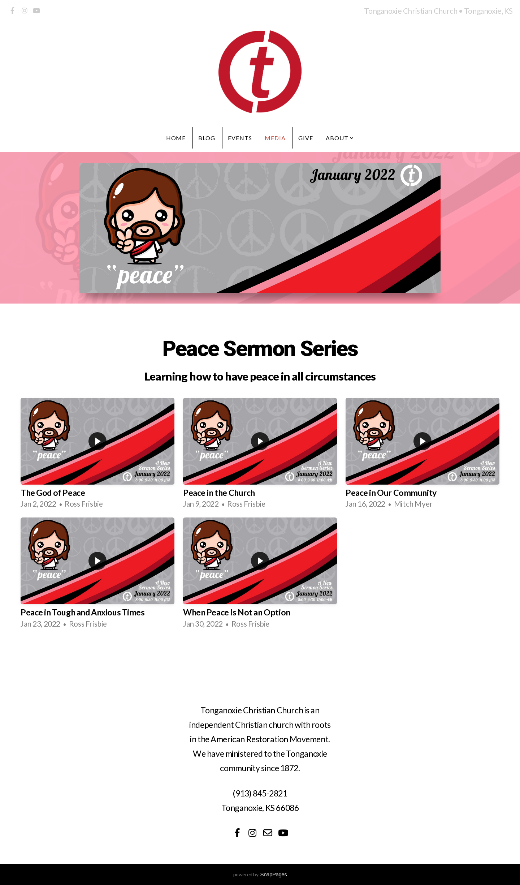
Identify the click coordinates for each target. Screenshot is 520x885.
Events (240, 137)
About (340, 137)
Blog (206, 137)
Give (305, 137)
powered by (260, 874)
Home (176, 137)
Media (275, 137)
